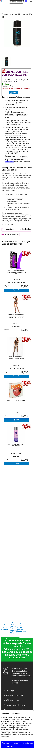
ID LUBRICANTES (16, 453)
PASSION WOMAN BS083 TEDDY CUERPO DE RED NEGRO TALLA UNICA (16, 316)
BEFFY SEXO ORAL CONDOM (16, 400)
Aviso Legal (9, 690)
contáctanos (9, 162)
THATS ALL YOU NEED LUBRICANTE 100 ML (15, 73)
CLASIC (16, 412)
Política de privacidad (13, 695)
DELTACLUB (16, 279)
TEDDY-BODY (16, 326)
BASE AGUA (16, 456)
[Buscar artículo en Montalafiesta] (16, 1)
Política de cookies (12, 700)
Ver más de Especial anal (10, 234)
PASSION (16, 323)
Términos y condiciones (14, 705)
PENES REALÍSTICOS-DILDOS (16, 282)
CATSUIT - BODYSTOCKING (16, 368)
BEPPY (16, 409)
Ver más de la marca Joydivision (16, 229)
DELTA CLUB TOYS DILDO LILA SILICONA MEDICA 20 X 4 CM (16, 272)
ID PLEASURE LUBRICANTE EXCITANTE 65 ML (16, 445)
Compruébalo (17, 657)
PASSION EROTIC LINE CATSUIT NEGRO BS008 (16, 357)
